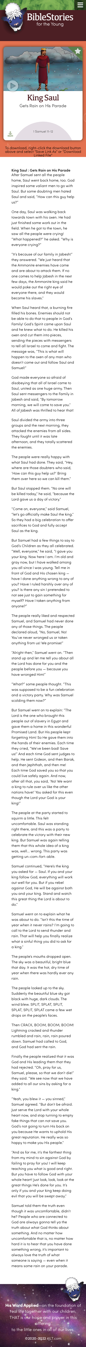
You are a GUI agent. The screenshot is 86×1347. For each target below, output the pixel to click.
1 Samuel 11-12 (43, 131)
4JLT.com (54, 1338)
